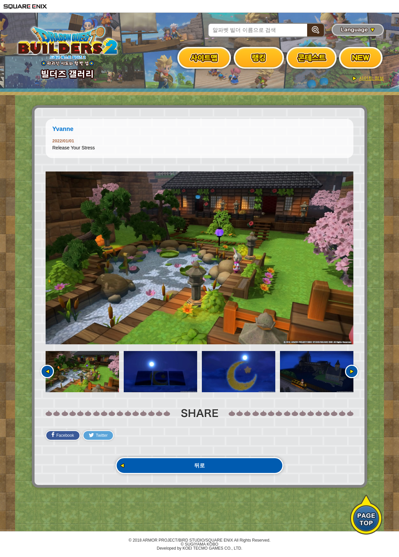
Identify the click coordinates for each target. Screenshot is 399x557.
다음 (351, 371)
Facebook (63, 435)
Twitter (98, 435)
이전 (47, 371)
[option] (199, 257)
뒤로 (199, 465)
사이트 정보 (371, 78)
